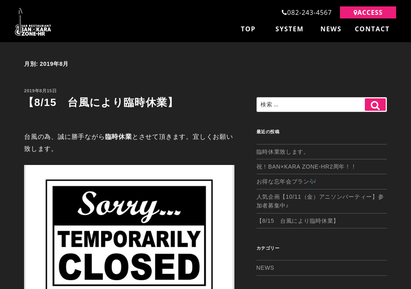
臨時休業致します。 (282, 150)
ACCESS (368, 12)
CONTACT (372, 28)
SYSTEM (289, 28)
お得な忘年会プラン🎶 (286, 180)
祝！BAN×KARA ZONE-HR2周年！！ (306, 165)
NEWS (331, 28)
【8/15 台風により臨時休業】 (100, 101)
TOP (248, 28)
